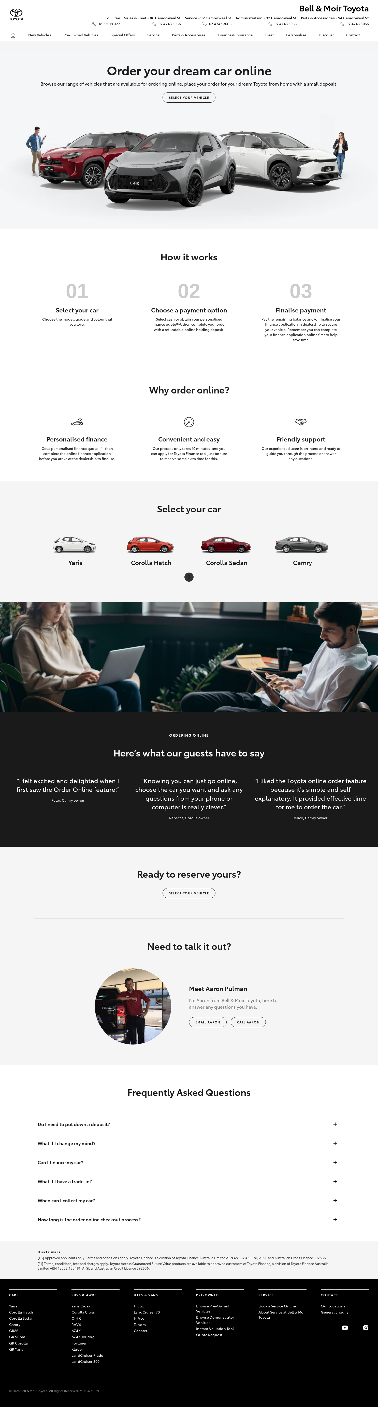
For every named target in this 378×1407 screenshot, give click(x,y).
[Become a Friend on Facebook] (324, 1328)
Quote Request (209, 1334)
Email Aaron (207, 1022)
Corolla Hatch (21, 1312)
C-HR (76, 1318)
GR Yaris (16, 1349)
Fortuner (78, 1343)
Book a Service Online (277, 1305)
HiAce (139, 1318)
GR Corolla (18, 1343)
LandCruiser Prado (87, 1355)
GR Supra (17, 1336)
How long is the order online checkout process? (184, 1219)
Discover (326, 34)
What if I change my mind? (184, 1143)
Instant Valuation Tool (215, 1328)
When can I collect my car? (184, 1200)
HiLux (139, 1305)
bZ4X (76, 1330)
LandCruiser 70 (147, 1312)
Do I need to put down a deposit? (184, 1124)
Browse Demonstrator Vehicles (215, 1320)
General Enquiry (334, 1312)
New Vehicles (39, 34)
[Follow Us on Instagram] (366, 1328)
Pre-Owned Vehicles (81, 34)
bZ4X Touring (83, 1336)
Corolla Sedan (21, 1318)
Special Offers (123, 34)
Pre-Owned (207, 1295)
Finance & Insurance (235, 34)
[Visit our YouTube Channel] (345, 1328)
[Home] (13, 35)
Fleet (269, 34)
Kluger (77, 1349)
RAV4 (76, 1324)
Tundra (140, 1324)
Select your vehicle (189, 97)
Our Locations (333, 1305)
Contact (353, 34)
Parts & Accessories (188, 34)
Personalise (296, 34)
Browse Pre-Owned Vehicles (212, 1308)
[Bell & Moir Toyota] (16, 15)
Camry (14, 1324)
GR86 (14, 1330)
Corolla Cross (83, 1312)
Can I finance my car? (184, 1162)
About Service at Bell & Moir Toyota (282, 1314)
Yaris (13, 1305)
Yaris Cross (80, 1305)
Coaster (140, 1330)
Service (153, 34)
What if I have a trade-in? (184, 1181)
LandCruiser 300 (85, 1361)
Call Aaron (248, 1022)
